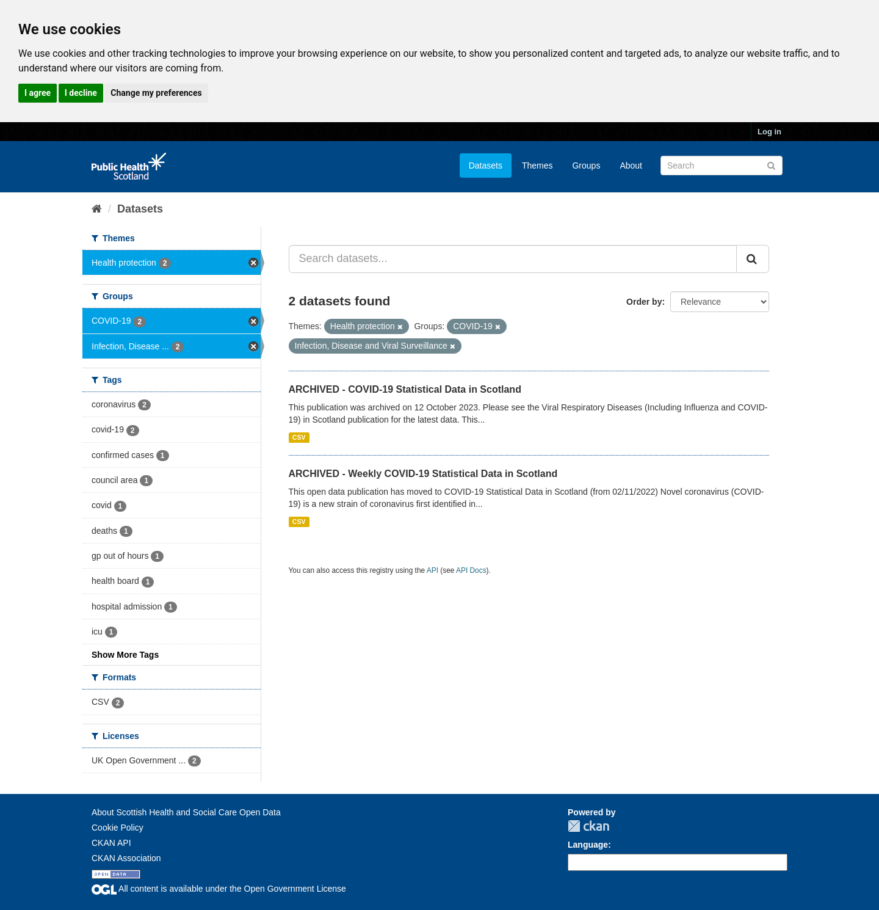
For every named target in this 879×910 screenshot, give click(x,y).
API (432, 570)
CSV (299, 437)
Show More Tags (125, 655)
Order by (644, 302)
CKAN (588, 826)
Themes (537, 165)
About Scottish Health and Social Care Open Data (186, 812)
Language (588, 845)
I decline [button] (81, 93)
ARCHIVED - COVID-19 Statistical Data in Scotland (405, 389)
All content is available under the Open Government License (219, 889)
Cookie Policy (117, 827)
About (631, 165)
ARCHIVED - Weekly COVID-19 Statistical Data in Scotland (423, 473)
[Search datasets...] (513, 259)
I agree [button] (37, 93)
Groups (586, 165)
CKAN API (111, 843)
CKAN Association (126, 858)
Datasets (485, 165)
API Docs (471, 570)
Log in (769, 131)
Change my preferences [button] (155, 93)
